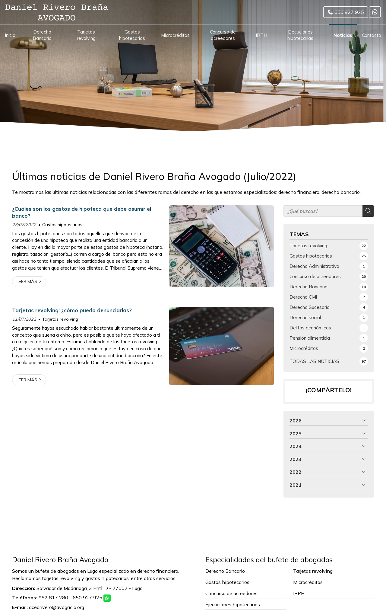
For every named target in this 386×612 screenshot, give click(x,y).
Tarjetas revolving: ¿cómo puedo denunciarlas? (72, 310)
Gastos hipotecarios (62, 224)
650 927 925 (87, 597)
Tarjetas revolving (60, 319)
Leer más (27, 281)
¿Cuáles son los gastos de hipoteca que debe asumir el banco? (81, 212)
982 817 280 (53, 597)
